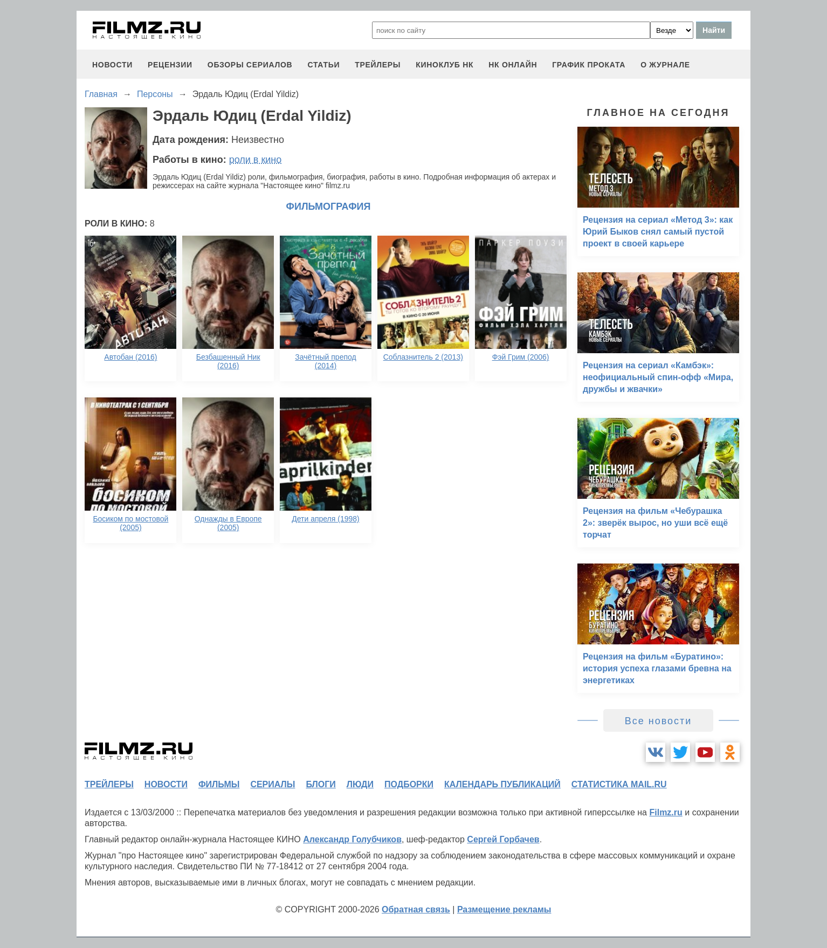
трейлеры (378, 64)
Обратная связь (416, 909)
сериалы (272, 784)
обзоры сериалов (250, 64)
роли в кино (255, 159)
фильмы (218, 784)
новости (112, 64)
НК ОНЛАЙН (512, 64)
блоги (320, 784)
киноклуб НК (444, 64)
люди (360, 784)
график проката (588, 64)
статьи (323, 64)
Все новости (658, 721)
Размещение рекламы (504, 909)
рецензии (170, 64)
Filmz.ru (665, 812)
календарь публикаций (502, 784)
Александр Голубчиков (352, 839)
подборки (408, 784)
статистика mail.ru (619, 784)
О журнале (665, 64)
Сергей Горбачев (503, 839)
